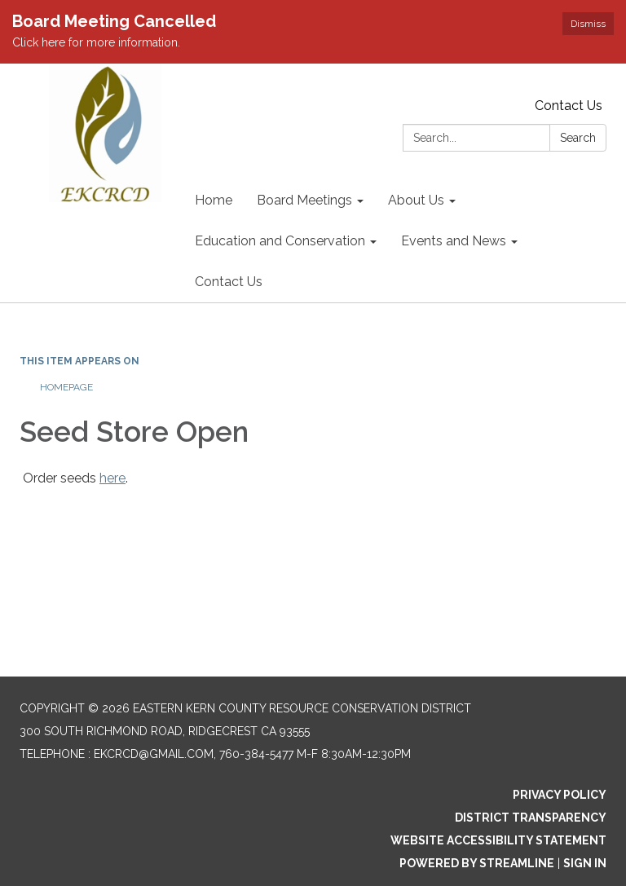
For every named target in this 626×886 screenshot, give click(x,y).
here (112, 478)
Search (578, 137)
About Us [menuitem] (416, 200)
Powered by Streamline (476, 863)
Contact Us (568, 105)
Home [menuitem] (213, 200)
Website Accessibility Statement (498, 840)
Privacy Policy (559, 794)
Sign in (584, 863)
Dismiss (588, 23)
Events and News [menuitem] (453, 241)
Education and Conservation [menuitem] (280, 241)
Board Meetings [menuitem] (304, 200)
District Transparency (530, 817)
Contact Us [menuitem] (228, 281)
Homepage (66, 387)
